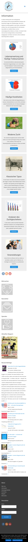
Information (4, 488)
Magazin (3, 493)
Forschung (3, 491)
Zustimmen (8, 540)
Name (2, 504)
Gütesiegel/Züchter (5, 490)
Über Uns (3, 486)
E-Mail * (3, 509)
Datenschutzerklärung (17, 540)
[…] (5, 400)
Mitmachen (4, 495)
